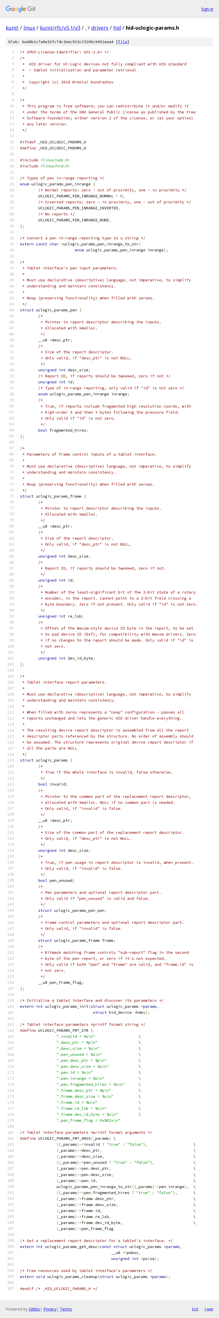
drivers (99, 27)
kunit (12, 27)
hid (117, 27)
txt (195, 1308)
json (208, 1308)
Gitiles (34, 1309)
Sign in (207, 9)
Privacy (49, 1309)
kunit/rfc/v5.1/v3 (60, 27)
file (122, 41)
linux (29, 27)
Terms (66, 1309)
